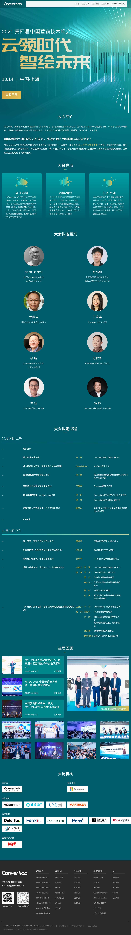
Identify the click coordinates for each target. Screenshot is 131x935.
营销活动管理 (58, 893)
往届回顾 (105, 4)
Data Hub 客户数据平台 (43, 888)
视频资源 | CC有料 (98, 903)
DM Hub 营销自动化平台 (43, 883)
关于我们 (114, 877)
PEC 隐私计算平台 (41, 898)
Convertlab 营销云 (41, 877)
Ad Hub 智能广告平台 (42, 893)
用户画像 (57, 903)
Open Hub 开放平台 (42, 908)
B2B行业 (76, 903)
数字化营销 (58, 877)
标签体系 (57, 908)
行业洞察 (114, 898)
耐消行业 (76, 893)
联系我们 (114, 883)
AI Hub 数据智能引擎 (42, 903)
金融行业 (76, 898)
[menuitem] (77, 4)
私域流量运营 (58, 898)
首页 (77, 4)
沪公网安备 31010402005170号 (16, 929)
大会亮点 (85, 4)
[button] (43, 871)
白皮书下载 (96, 908)
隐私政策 (62, 926)
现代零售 (76, 883)
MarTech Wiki (96, 877)
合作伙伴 (114, 893)
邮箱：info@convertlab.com (13, 886)
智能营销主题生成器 (99, 893)
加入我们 (114, 888)
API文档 (95, 883)
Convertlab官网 (118, 4)
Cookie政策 (92, 926)
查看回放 (11, 94)
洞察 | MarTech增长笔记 (100, 898)
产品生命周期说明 (98, 913)
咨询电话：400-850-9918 (12, 882)
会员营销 (57, 883)
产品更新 (95, 888)
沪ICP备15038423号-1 (38, 929)
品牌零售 (76, 877)
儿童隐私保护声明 (77, 926)
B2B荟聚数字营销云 (42, 913)
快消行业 (76, 888)
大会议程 (95, 4)
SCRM (56, 888)
